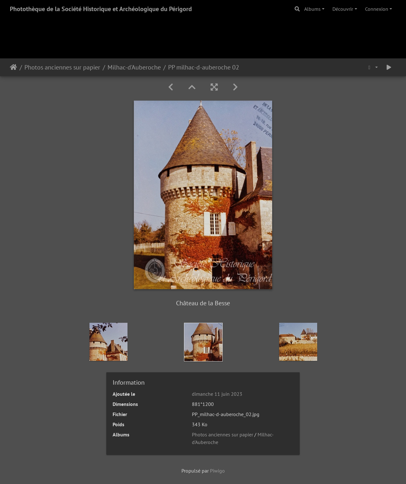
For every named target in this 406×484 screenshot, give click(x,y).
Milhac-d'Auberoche (134, 67)
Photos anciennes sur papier (62, 67)
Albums (312, 9)
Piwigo (217, 470)
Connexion (376, 9)
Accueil (13, 67)
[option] (108, 342)
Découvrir (342, 9)
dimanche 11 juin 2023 (217, 394)
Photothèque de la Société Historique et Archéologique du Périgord (101, 9)
